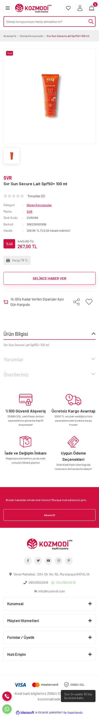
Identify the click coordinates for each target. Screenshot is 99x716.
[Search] (49, 21)
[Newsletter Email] (49, 500)
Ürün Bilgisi (15, 334)
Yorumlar (13, 359)
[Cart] (91, 8)
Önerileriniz (16, 374)
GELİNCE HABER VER (49, 278)
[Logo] (33, 8)
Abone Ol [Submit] (49, 515)
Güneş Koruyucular (39, 205)
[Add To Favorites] (89, 301)
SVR (7, 178)
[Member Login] (80, 8)
